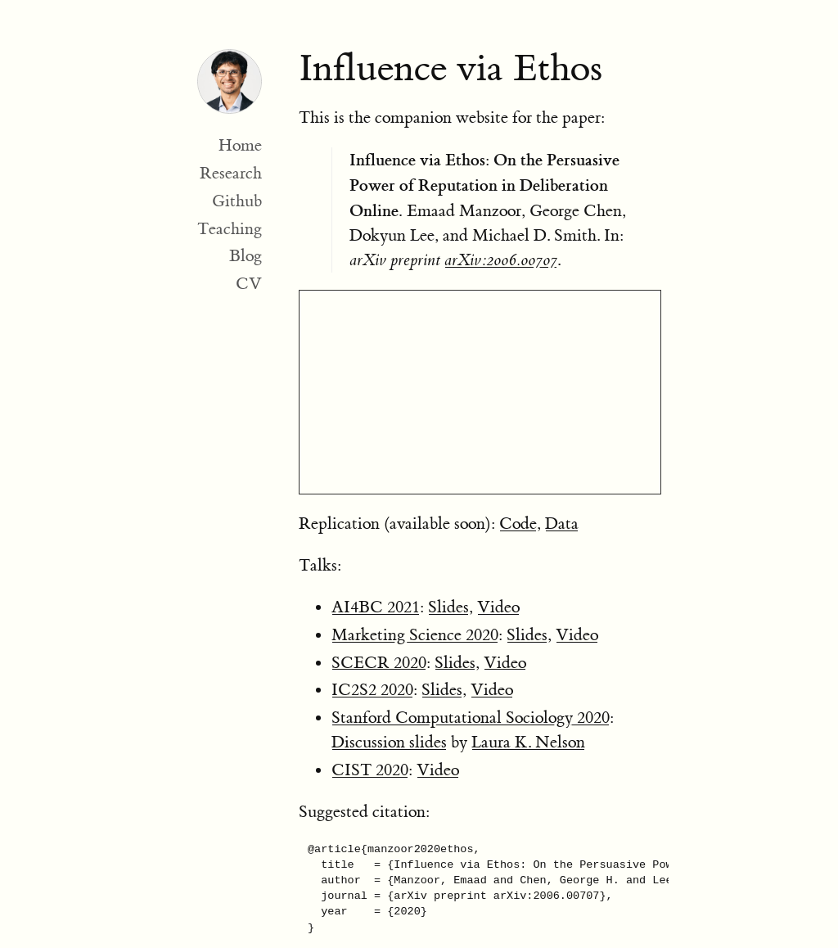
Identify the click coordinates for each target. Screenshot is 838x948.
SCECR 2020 (378, 662)
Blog (245, 256)
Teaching (229, 229)
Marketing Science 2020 (414, 635)
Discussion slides (389, 742)
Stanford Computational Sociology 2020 (470, 717)
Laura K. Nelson (528, 742)
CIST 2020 (369, 770)
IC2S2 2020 (372, 689)
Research (231, 173)
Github (237, 201)
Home (240, 145)
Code (518, 523)
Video (498, 607)
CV (249, 283)
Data (562, 523)
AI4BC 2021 (375, 607)
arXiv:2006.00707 (500, 260)
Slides (448, 607)
